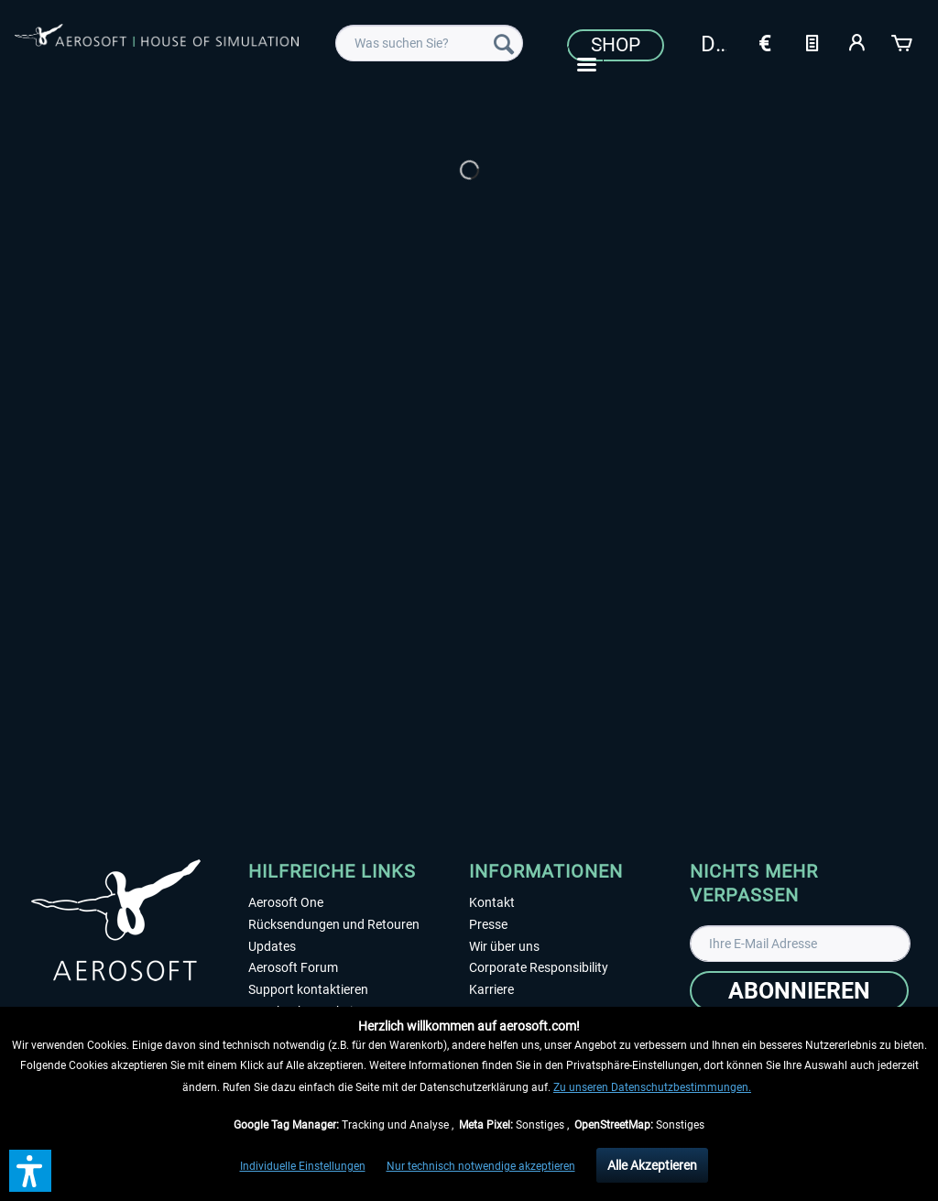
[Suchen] (504, 43)
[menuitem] (429, 43)
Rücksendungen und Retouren (334, 924)
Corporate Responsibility (538, 967)
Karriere (491, 989)
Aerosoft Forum (293, 967)
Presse (488, 924)
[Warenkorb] (903, 41)
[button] (30, 1171)
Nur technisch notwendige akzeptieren (481, 1166)
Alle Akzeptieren (652, 1165)
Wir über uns (504, 946)
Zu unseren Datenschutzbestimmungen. (652, 1087)
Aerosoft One (285, 902)
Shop (615, 45)
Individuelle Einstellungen (302, 1166)
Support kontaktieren (308, 989)
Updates (272, 946)
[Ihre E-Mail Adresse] (800, 943)
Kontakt (492, 902)
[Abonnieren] (799, 990)
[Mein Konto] (857, 41)
